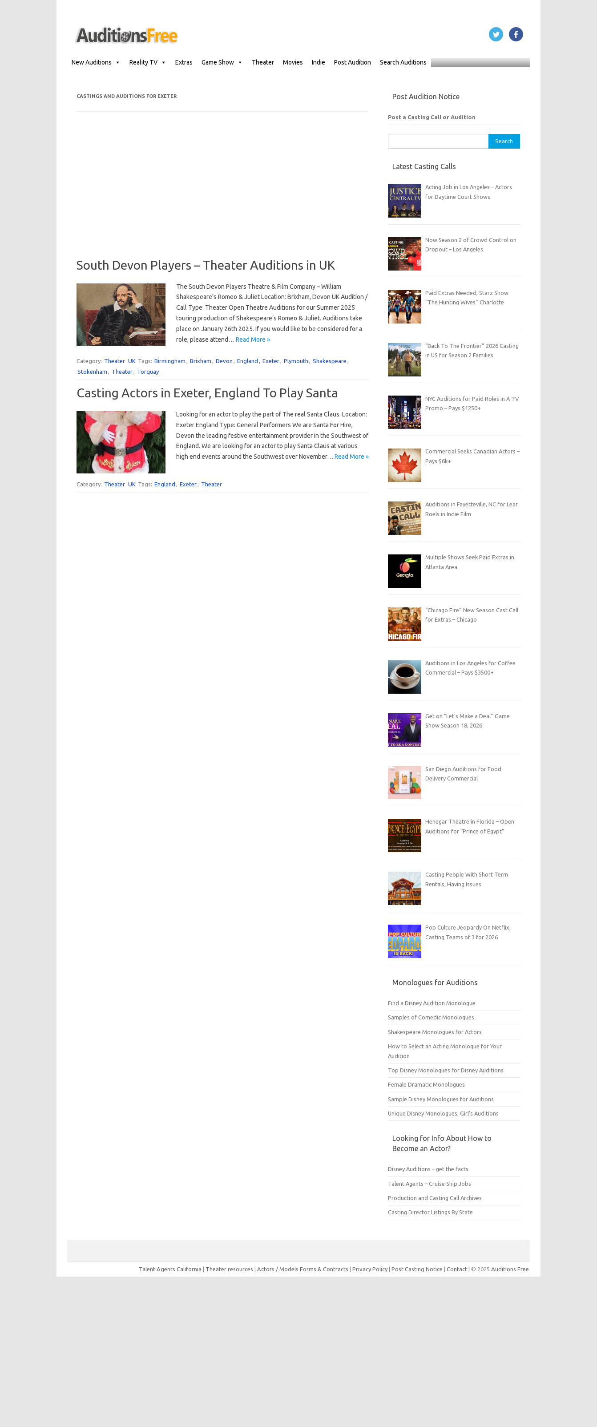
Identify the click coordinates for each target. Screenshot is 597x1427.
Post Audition (352, 62)
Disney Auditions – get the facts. (429, 1169)
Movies (293, 62)
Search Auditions (403, 62)
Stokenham (92, 371)
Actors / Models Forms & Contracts (302, 1269)
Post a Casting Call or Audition (432, 117)
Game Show (222, 62)
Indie (318, 62)
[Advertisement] (223, 195)
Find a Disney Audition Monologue (432, 1003)
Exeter (270, 361)
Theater (263, 62)
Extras (184, 62)
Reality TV (147, 62)
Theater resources (229, 1269)
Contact (457, 1269)
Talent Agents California (170, 1269)
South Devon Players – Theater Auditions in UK (206, 265)
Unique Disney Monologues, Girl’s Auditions (443, 1113)
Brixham (200, 361)
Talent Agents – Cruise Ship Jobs (429, 1183)
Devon (224, 361)
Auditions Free (510, 1269)
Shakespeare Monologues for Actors (435, 1032)
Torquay (148, 371)
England (247, 361)
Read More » (253, 339)
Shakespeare (330, 361)
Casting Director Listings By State (430, 1212)
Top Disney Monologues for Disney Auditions (446, 1070)
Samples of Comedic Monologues (431, 1017)
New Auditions (96, 62)
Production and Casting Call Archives (435, 1198)
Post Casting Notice (417, 1269)
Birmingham (170, 361)
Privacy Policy (370, 1269)
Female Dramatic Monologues (426, 1084)
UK (132, 361)
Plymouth (296, 361)
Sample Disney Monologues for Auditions (441, 1099)
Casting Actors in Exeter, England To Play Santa (207, 393)
